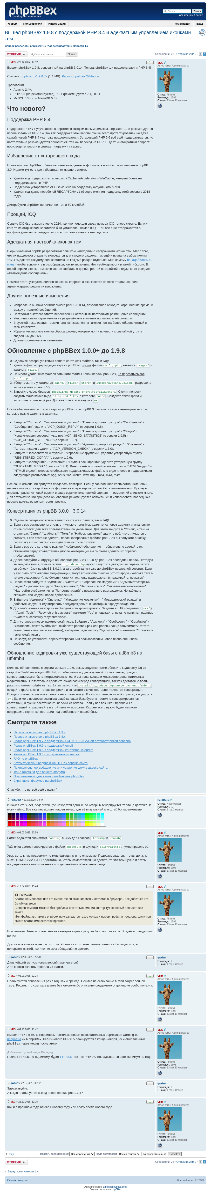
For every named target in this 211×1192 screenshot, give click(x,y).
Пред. (11, 1154)
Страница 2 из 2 (186, 53)
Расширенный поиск (190, 15)
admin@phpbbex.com (115, 1186)
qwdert (15, 957)
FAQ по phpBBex (26, 758)
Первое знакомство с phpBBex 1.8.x (40, 736)
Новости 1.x (80, 45)
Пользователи (32, 23)
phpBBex (117, 1189)
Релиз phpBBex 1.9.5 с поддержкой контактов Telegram (53, 750)
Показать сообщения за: (67, 1153)
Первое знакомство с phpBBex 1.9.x (40, 732)
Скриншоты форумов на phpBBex (38, 780)
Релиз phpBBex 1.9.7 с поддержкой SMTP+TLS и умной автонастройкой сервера (72, 741)
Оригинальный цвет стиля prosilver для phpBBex (49, 776)
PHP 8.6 (66, 1057)
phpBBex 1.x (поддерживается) (50, 45)
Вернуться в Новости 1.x (23, 1171)
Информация (57, 23)
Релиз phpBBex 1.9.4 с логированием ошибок (46, 754)
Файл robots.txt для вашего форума (39, 772)
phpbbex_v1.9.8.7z (34, 76)
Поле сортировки (118, 1153)
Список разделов (16, 45)
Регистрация (182, 23)
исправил (14, 1039)
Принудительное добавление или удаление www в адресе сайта (61, 767)
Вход (200, 23)
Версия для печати (202, 32)
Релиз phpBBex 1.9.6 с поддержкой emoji (43, 745)
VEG (13, 62)
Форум (12, 23)
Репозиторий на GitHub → (81, 76)
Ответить (16, 54)
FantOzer (16, 799)
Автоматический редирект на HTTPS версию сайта (51, 763)
